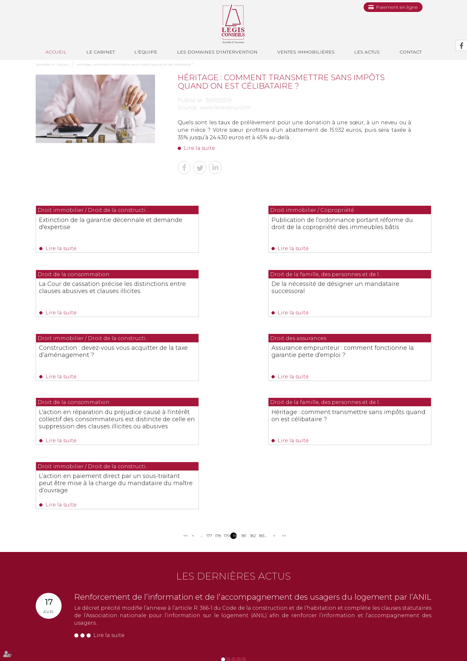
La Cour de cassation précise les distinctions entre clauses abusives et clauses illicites (369, 227)
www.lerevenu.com (225, 107)
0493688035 (112, 599)
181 (243, 413)
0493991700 (62, 599)
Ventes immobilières (306, 52)
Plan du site (318, 644)
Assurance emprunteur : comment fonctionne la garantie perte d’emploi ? (369, 293)
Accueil (55, 52)
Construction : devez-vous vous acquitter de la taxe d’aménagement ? (233, 293)
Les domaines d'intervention (217, 52)
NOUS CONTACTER (72, 612)
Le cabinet (100, 52)
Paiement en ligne (397, 7)
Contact (411, 52)
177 (208, 413)
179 (226, 413)
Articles (375, 644)
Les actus (367, 52)
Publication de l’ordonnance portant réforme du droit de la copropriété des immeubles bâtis (232, 227)
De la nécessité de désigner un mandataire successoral (85, 289)
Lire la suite (199, 148)
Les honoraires (289, 644)
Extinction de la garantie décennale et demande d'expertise (92, 223)
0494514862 (168, 591)
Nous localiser (60, 623)
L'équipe (145, 52)
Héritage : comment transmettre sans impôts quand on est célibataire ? (135, 64)
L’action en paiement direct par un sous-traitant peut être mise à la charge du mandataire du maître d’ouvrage (369, 363)
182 (252, 413)
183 (261, 413)
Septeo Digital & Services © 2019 (64, 658)
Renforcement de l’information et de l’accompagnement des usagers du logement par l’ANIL (252, 475)
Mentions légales (348, 644)
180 (235, 413)
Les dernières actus (233, 454)
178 (217, 413)
